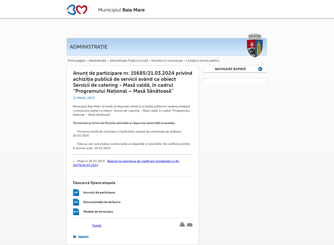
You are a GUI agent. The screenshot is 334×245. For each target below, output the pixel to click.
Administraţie (97, 60)
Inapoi (83, 237)
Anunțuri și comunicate (167, 60)
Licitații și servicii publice (202, 60)
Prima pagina (76, 60)
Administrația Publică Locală (129, 60)
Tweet (97, 225)
